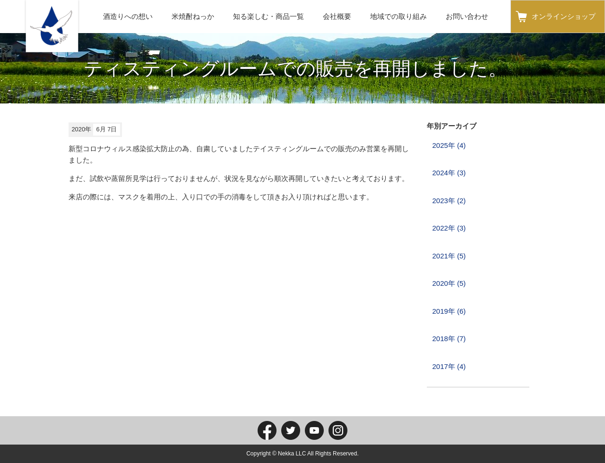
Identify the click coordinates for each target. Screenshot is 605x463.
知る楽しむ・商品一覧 (268, 16)
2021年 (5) (449, 256)
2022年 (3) (449, 228)
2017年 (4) (449, 366)
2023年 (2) (449, 201)
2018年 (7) (449, 338)
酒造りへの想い (128, 16)
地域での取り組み (398, 16)
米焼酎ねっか (193, 16)
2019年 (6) (449, 311)
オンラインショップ (564, 16)
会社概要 (337, 16)
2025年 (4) (449, 145)
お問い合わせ (467, 16)
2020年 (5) (449, 283)
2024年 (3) (449, 173)
